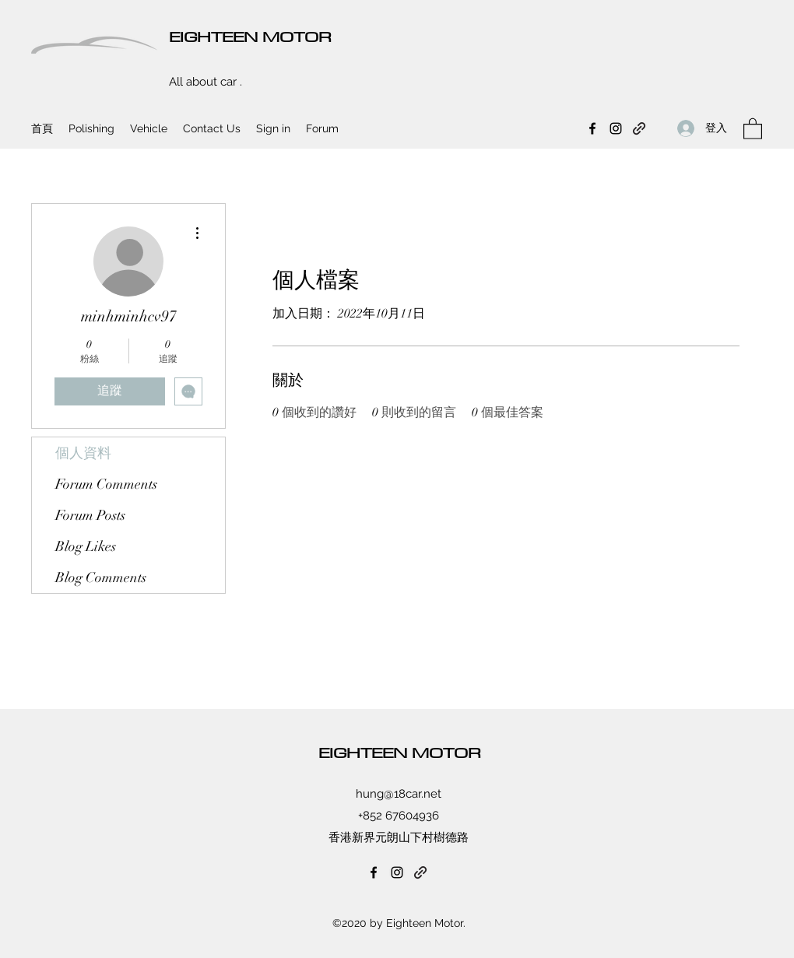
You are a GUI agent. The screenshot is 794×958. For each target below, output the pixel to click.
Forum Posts (90, 515)
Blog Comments (100, 577)
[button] (752, 128)
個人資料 (83, 452)
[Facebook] (592, 128)
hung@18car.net (398, 794)
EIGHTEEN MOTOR (250, 36)
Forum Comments (106, 484)
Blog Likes (85, 546)
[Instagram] (616, 128)
